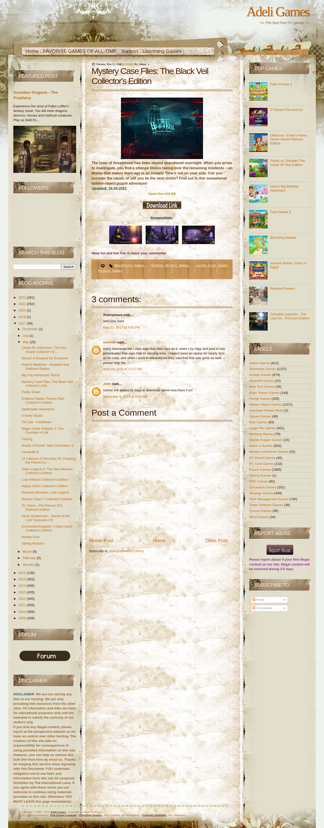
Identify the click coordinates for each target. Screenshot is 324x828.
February (30, 558)
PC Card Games (262, 464)
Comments (262, 608)
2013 (22, 592)
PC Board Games (262, 458)
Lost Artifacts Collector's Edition (45, 479)
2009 (22, 618)
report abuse (271, 559)
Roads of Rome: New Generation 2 (47, 445)
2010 (22, 612)
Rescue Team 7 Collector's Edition (47, 499)
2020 (22, 310)
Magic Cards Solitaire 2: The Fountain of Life (43, 431)
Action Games (260, 363)
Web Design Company (63, 814)
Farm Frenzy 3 (281, 84)
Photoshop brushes (90, 814)
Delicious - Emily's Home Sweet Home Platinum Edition (288, 139)
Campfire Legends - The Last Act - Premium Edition (289, 316)
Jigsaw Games (260, 416)
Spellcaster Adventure (38, 409)
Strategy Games (261, 493)
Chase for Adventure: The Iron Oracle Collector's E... (44, 350)
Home (32, 51)
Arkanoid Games (262, 381)
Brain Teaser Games (264, 393)
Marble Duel (30, 537)
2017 (22, 323)
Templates (154, 814)
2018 (22, 317)
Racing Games (260, 475)
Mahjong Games (262, 434)
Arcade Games (260, 375)
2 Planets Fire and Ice (286, 110)
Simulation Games (263, 487)
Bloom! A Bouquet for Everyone (45, 358)
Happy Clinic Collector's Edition (45, 486)
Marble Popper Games (266, 440)
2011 (22, 605)
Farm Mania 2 (280, 212)
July (26, 336)
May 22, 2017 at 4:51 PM (121, 327)
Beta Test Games (262, 387)
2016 (22, 573)
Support (129, 51)
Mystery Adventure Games (269, 452)
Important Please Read (266, 410)
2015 (22, 579)
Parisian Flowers (282, 288)
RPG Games (259, 481)
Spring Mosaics (33, 543)
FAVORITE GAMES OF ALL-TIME (80, 51)
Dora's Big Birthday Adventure (284, 188)
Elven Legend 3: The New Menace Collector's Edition (47, 471)
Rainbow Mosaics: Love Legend (45, 492)
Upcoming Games (162, 51)
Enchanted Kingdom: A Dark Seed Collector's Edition (47, 528)
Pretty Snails (31, 392)
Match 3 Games (261, 446)
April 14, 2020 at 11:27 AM (122, 369)
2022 (22, 297)
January (29, 565)
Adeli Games (278, 11)
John (107, 384)
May (26, 342)
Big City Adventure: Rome (41, 375)
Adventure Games (130, 265)
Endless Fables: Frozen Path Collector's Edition (43, 401)
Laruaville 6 (30, 452)
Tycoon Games (260, 511)
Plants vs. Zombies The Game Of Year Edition (287, 163)
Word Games (259, 517)
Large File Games (212, 265)
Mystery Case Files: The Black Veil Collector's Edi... (47, 384)
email (53, 759)
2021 (22, 304)
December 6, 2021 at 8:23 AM (125, 397)
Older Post (216, 540)
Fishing (27, 439)
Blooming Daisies (283, 237)
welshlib (110, 342)
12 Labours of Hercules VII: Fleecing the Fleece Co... (48, 461)
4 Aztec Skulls (32, 415)
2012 (22, 599)
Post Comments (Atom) (126, 551)
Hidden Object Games (171, 265)
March (28, 551)
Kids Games (258, 422)
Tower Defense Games (266, 505)
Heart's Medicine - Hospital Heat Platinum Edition (45, 367)
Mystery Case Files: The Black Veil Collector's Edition (150, 76)
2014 (22, 586)
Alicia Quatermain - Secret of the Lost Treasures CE (46, 518)
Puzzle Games (110, 271)
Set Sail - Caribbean (36, 422)
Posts (258, 600)
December (31, 329)
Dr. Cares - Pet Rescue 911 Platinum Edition (42, 507)
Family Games (260, 399)
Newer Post (101, 540)
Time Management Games (269, 499)
